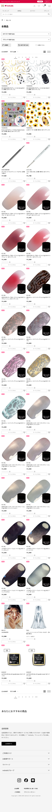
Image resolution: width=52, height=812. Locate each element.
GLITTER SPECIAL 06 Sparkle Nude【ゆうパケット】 (13, 674)
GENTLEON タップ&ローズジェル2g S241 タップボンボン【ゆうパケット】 (38, 256)
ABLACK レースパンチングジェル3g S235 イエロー (38, 381)
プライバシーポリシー (29, 792)
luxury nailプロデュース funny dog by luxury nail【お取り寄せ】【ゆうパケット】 (13, 130)
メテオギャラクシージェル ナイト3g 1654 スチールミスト (38, 549)
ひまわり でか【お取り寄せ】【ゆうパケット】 (38, 130)
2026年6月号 (5, 632)
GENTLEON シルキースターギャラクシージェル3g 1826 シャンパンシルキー (13, 507)
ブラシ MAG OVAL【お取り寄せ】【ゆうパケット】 (38, 172)
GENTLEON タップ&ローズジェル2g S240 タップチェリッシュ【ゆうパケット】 (14, 298)
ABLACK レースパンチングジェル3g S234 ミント (13, 423)
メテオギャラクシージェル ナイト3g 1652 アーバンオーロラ (38, 591)
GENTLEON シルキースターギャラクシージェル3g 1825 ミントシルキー (38, 507)
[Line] (33, 780)
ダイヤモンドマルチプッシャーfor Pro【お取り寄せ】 (13, 172)
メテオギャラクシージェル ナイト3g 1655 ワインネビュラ (13, 549)
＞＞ (36, 57)
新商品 (19, 11)
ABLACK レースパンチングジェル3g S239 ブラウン (38, 298)
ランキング (6, 11)
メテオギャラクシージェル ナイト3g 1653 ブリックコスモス (13, 591)
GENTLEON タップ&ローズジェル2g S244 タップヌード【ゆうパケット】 (14, 214)
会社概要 (16, 788)
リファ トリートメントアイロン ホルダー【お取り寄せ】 (38, 633)
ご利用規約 (17, 792)
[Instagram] (19, 780)
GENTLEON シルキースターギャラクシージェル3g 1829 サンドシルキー (38, 423)
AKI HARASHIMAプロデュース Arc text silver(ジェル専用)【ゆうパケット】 (38, 88)
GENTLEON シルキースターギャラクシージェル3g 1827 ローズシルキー (38, 465)
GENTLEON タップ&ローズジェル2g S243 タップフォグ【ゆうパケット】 (38, 214)
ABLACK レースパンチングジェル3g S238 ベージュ (13, 339)
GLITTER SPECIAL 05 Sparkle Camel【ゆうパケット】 (38, 674)
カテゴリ (32, 11)
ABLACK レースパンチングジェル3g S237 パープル (38, 339)
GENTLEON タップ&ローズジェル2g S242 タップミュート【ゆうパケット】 (14, 256)
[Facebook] (26, 780)
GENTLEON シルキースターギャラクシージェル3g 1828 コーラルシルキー (13, 465)
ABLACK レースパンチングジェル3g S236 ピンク (13, 381)
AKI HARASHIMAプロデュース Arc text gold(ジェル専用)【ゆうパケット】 (13, 88)
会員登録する (8, 743)
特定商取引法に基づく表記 (31, 788)
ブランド (46, 11)
